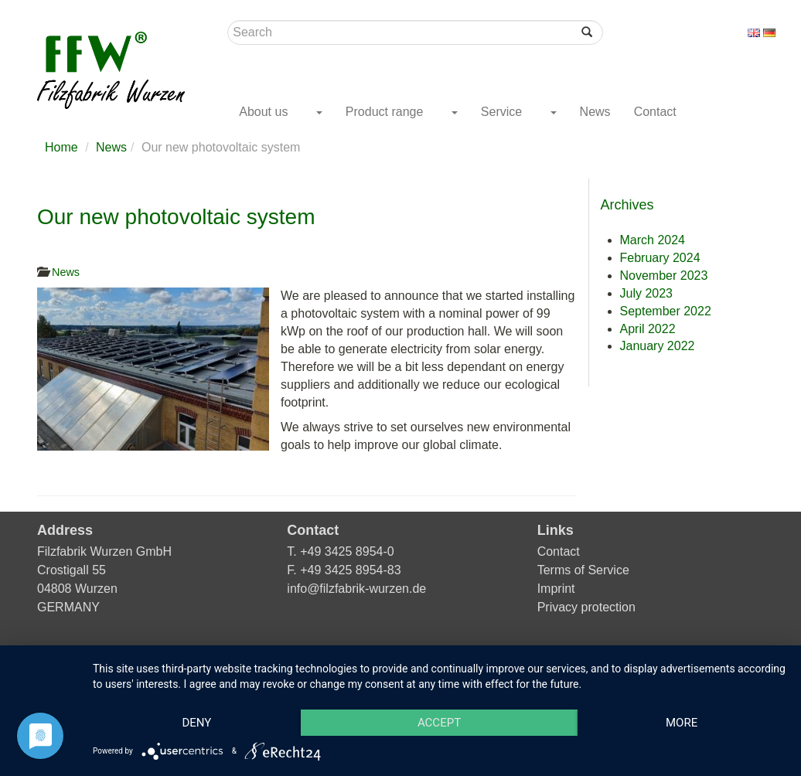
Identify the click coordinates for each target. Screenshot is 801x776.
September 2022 (665, 311)
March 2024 (653, 240)
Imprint (556, 588)
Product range (386, 111)
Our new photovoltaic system (176, 217)
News (595, 111)
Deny (196, 723)
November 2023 (664, 275)
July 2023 (646, 293)
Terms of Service (583, 570)
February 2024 (660, 257)
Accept (439, 723)
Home (61, 147)
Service (503, 111)
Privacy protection (586, 607)
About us (265, 111)
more (681, 723)
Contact (655, 111)
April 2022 (648, 328)
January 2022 (657, 345)
